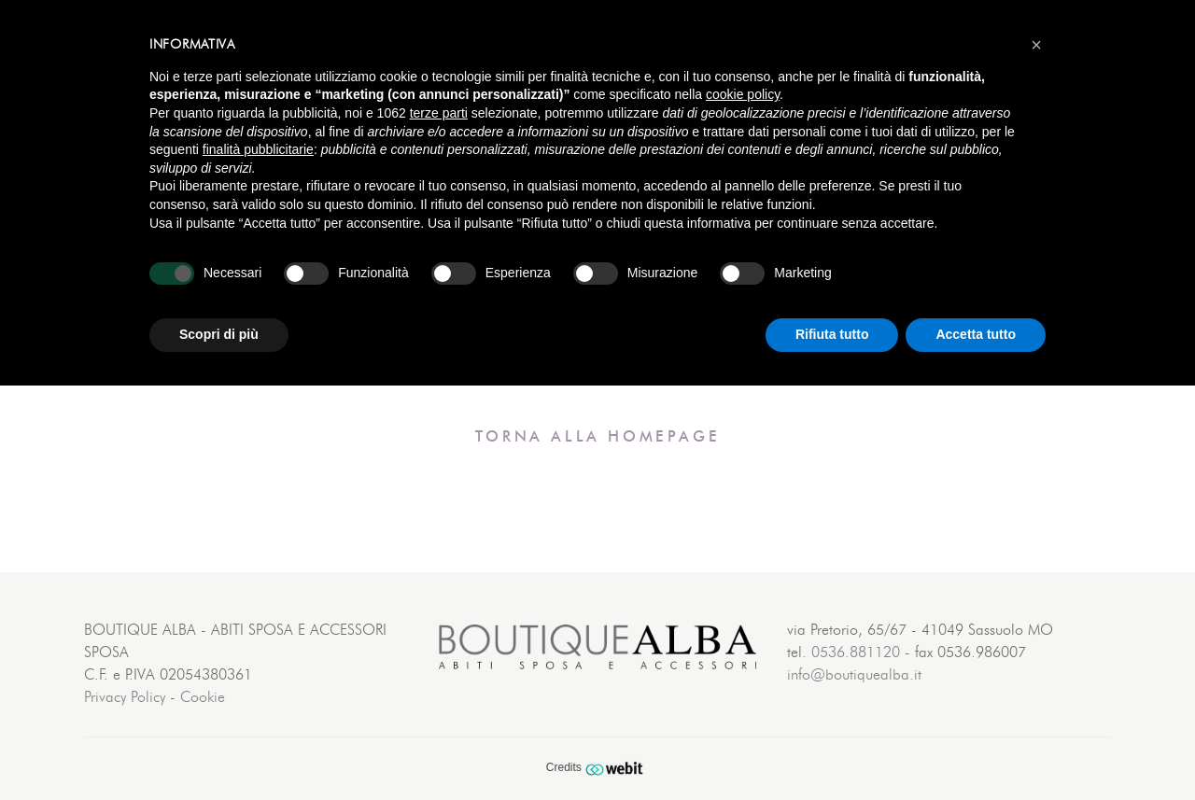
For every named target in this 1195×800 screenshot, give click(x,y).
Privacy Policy (124, 697)
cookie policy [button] (743, 94)
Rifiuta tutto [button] (832, 334)
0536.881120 (855, 652)
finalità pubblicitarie (258, 149)
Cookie (202, 697)
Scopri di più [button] (219, 334)
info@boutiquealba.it (854, 674)
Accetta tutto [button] (975, 334)
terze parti (439, 112)
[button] (1036, 45)
